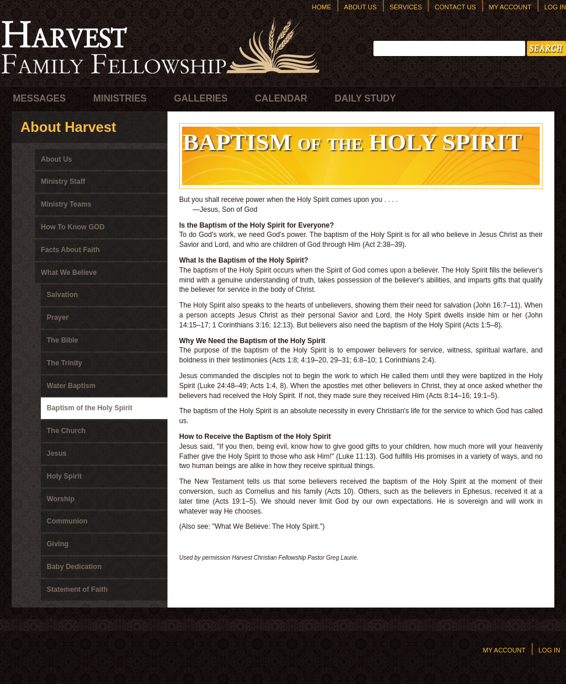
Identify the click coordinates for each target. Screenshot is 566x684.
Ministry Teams (66, 204)
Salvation (62, 295)
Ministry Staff (63, 181)
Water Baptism (71, 386)
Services (406, 7)
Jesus (57, 453)
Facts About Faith (70, 250)
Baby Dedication (74, 567)
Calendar (281, 98)
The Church (66, 431)
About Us (360, 7)
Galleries (201, 98)
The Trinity (64, 363)
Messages (39, 98)
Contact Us (455, 7)
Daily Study (365, 98)
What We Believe (69, 272)
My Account (510, 7)
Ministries (120, 98)
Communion (67, 521)
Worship (61, 499)
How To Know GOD (72, 227)
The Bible (62, 340)
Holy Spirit (64, 476)
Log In (555, 7)
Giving (57, 544)
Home (321, 7)
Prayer (57, 317)
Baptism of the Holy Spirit (89, 408)
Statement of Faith (77, 589)
